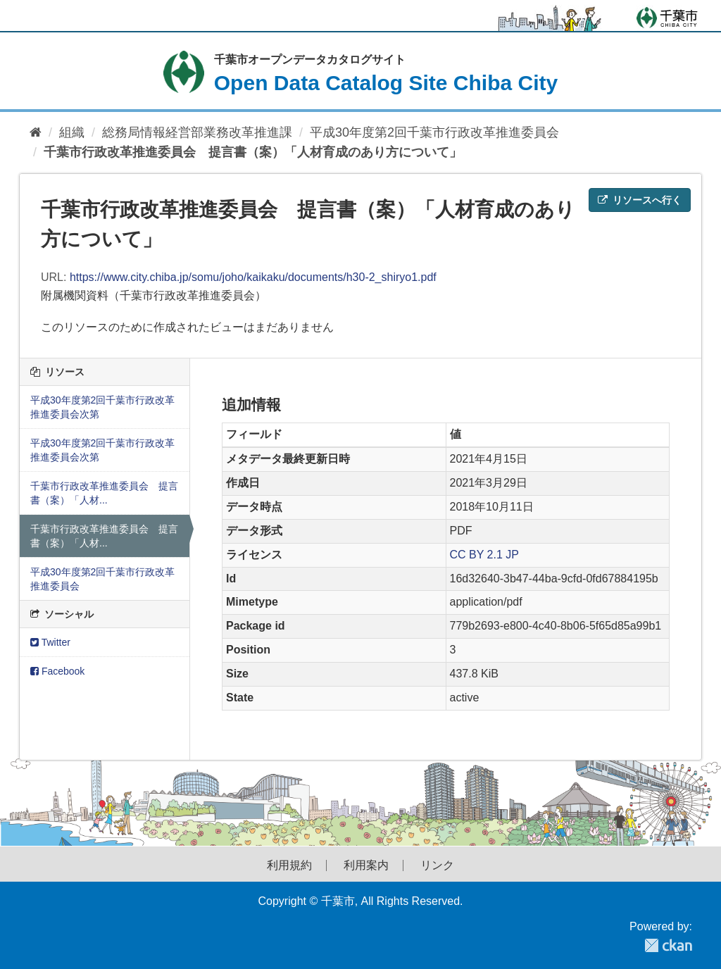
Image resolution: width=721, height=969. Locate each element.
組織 (71, 132)
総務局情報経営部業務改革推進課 (197, 132)
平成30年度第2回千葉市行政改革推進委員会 (434, 132)
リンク (437, 865)
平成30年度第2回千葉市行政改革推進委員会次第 (102, 407)
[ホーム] (36, 133)
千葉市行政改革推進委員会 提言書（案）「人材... (104, 493)
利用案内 (366, 865)
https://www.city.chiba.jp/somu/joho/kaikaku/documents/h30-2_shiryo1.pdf (253, 277)
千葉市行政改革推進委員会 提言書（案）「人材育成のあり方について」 (253, 152)
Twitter (50, 642)
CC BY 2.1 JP (484, 555)
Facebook (57, 671)
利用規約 (289, 865)
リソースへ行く (640, 200)
